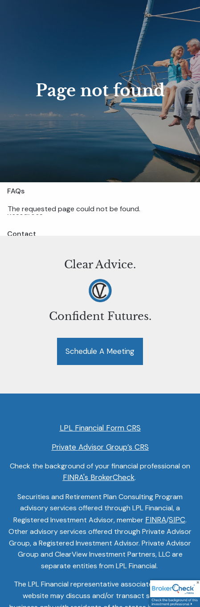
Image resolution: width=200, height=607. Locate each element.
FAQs (15, 191)
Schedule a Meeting (100, 351)
